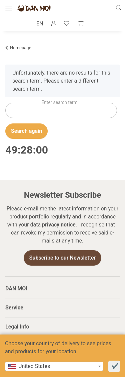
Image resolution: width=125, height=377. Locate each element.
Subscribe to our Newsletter (62, 258)
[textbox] (54, 366)
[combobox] (54, 366)
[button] (120, 8)
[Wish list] (66, 23)
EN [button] (39, 23)
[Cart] (80, 23)
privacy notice (59, 224)
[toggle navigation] (8, 8)
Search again (26, 131)
